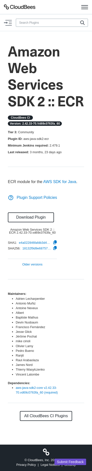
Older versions (32, 264)
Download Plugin (31, 217)
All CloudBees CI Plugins (46, 416)
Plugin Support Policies (32, 197)
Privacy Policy (26, 465)
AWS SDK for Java (59, 182)
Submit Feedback (70, 462)
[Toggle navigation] (84, 7)
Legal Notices (50, 465)
